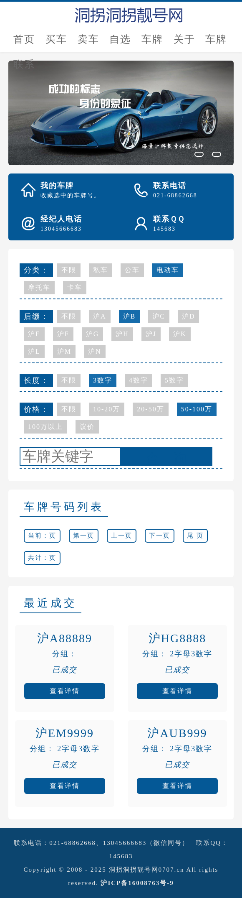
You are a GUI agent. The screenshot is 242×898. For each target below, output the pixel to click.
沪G (92, 333)
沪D (188, 316)
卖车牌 (88, 43)
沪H (122, 333)
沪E (34, 333)
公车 (132, 269)
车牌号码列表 (64, 507)
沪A (99, 316)
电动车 (167, 269)
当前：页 (42, 535)
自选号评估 (120, 43)
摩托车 (39, 287)
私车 (100, 269)
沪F (63, 333)
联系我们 (24, 68)
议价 (87, 426)
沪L (34, 351)
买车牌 (56, 43)
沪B (129, 316)
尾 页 (195, 535)
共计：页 (42, 557)
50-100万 (196, 409)
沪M (64, 351)
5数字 (174, 380)
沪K (180, 333)
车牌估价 (152, 43)
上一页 (121, 535)
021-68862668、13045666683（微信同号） (119, 842)
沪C (158, 316)
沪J (151, 333)
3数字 (102, 380)
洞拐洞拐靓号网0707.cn (146, 869)
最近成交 (50, 603)
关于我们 (184, 43)
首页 (24, 39)
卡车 (74, 287)
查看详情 (65, 690)
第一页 (83, 535)
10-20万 (106, 409)
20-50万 (150, 409)
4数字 (138, 380)
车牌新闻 (216, 43)
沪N (94, 351)
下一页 (159, 535)
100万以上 (45, 426)
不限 (68, 269)
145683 (121, 856)
